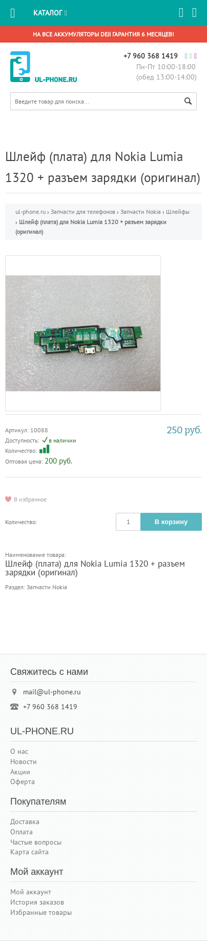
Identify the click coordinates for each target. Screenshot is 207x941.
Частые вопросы (35, 842)
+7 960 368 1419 (150, 56)
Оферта (22, 781)
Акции (20, 771)
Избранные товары (41, 912)
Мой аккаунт (30, 891)
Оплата (21, 831)
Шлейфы (178, 211)
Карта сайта (29, 851)
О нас (19, 751)
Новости (23, 761)
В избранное (30, 499)
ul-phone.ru (30, 211)
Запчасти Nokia (140, 211)
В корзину (171, 522)
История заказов (37, 902)
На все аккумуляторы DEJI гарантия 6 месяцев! (103, 34)
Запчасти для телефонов (83, 211)
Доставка (24, 821)
